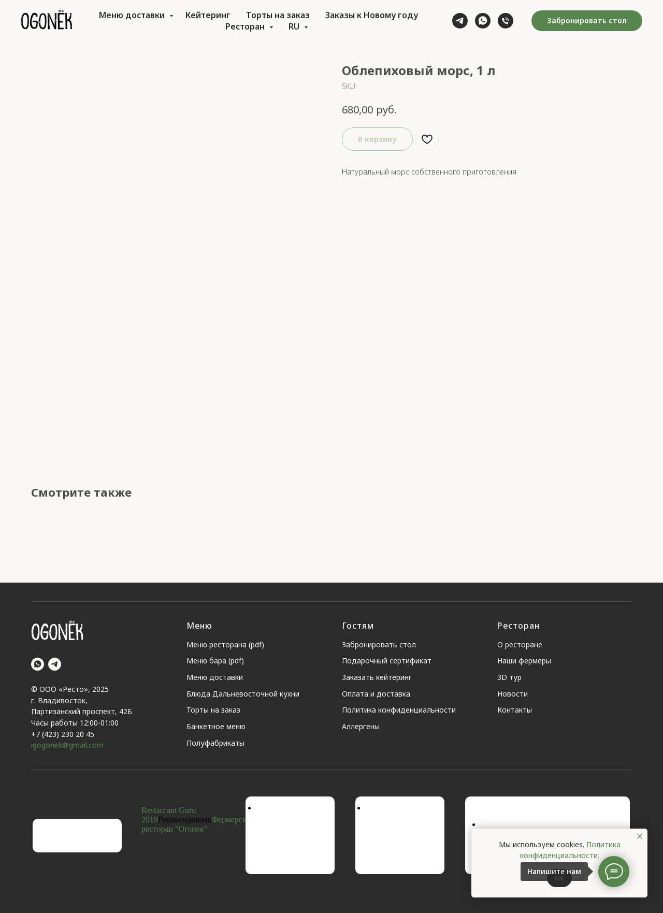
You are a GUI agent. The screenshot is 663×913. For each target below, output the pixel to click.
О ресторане (519, 644)
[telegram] (460, 20)
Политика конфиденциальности (399, 710)
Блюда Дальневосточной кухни (242, 694)
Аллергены (361, 726)
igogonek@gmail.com (67, 745)
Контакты (514, 710)
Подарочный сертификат (386, 660)
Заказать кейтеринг (377, 677)
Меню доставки (133, 15)
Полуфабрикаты (215, 743)
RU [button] (295, 26)
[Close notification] (640, 836)
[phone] (505, 20)
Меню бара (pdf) (215, 660)
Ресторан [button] (246, 26)
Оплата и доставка (376, 694)
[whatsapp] (483, 20)
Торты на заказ (278, 15)
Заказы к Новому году (371, 15)
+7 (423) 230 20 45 (62, 734)
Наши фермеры (524, 660)
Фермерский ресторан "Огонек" (198, 824)
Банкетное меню (216, 726)
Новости (512, 694)
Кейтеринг (207, 15)
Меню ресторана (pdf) (225, 644)
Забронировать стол (379, 644)
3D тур (509, 677)
